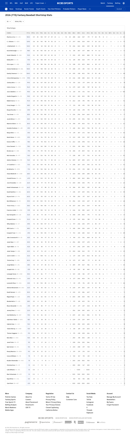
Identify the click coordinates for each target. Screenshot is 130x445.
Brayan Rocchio (11, 110)
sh (114, 33)
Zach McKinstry (11, 315)
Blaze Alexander (12, 306)
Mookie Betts (11, 301)
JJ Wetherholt (11, 46)
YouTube (89, 397)
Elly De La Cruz (11, 37)
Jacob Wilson (11, 119)
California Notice (51, 410)
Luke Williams (11, 370)
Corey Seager (11, 105)
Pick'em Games (10, 397)
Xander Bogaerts (12, 96)
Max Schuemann (11, 374)
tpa (41, 33)
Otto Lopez (10, 64)
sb (103, 33)
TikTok (89, 400)
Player (9, 33)
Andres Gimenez (12, 160)
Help (67, 397)
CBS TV (28, 408)
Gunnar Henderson (12, 69)
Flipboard (90, 413)
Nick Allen (10, 338)
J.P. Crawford (10, 164)
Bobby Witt (10, 60)
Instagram (90, 402)
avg (74, 33)
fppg (33, 33)
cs (106, 33)
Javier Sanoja (11, 251)
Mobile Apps (9, 410)
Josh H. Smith (11, 256)
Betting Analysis (11, 405)
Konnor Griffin (11, 142)
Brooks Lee (10, 151)
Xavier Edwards (11, 55)
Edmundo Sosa (11, 278)
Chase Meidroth (11, 174)
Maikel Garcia (11, 101)
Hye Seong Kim (11, 215)
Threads (89, 410)
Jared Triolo (10, 342)
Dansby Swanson (12, 73)
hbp (110, 33)
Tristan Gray (10, 260)
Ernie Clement (11, 146)
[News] (11, 9)
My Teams (110, 402)
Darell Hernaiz (11, 292)
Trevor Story (10, 205)
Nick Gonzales (11, 155)
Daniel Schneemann (12, 187)
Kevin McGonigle (12, 50)
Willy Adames (11, 224)
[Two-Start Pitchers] (54, 9)
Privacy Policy (50, 400)
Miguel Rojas (10, 297)
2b (58, 33)
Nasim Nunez (10, 137)
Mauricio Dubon (11, 123)
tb (99, 33)
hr (66, 33)
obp (78, 33)
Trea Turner (10, 114)
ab (45, 33)
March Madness (10, 408)
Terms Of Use (50, 397)
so (96, 33)
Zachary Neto (11, 82)
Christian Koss (11, 365)
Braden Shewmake (12, 360)
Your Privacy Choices (53, 405)
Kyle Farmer (10, 347)
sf (117, 33)
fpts (28, 33)
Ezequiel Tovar (11, 233)
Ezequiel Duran (11, 219)
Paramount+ (30, 405)
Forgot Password (113, 405)
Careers (28, 400)
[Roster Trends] (29, 9)
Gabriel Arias (10, 324)
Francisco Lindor (11, 210)
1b (55, 33)
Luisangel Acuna (11, 274)
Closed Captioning (52, 408)
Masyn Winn (10, 133)
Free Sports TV (10, 402)
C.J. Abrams (10, 41)
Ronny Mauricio (11, 351)
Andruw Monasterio (12, 287)
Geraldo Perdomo (12, 128)
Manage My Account (114, 397)
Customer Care (71, 400)
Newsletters (111, 400)
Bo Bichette (10, 169)
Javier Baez (10, 242)
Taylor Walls (10, 246)
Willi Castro (10, 228)
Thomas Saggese (12, 333)
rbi (69, 33)
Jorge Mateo (10, 265)
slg (83, 33)
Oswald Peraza (11, 178)
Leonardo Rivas (11, 283)
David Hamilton (11, 192)
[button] (89, 9)
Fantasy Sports (10, 400)
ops (88, 33)
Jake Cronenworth (12, 237)
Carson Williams (11, 356)
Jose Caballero (11, 92)
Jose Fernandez (11, 183)
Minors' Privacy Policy (53, 402)
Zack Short (10, 383)
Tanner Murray (11, 329)
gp (37, 33)
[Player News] (82, 9)
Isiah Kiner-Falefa (12, 319)
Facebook (90, 405)
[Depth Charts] (41, 9)
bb (92, 33)
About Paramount (32, 402)
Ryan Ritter (10, 379)
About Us (29, 397)
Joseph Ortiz (10, 269)
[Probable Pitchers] (69, 9)
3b (62, 33)
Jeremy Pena (10, 310)
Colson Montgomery (13, 78)
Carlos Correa (11, 87)
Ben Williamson (11, 201)
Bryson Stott (11, 196)
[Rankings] (18, 9)
